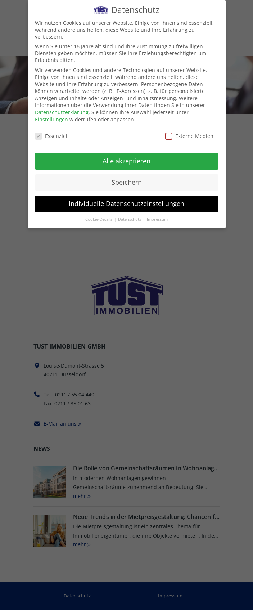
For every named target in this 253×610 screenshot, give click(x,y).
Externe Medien (189, 134)
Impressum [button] (157, 218)
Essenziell (52, 134)
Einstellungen (51, 118)
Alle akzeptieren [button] (126, 160)
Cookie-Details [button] (99, 218)
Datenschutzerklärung (62, 111)
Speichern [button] (127, 181)
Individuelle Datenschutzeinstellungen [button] (126, 202)
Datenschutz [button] (130, 218)
